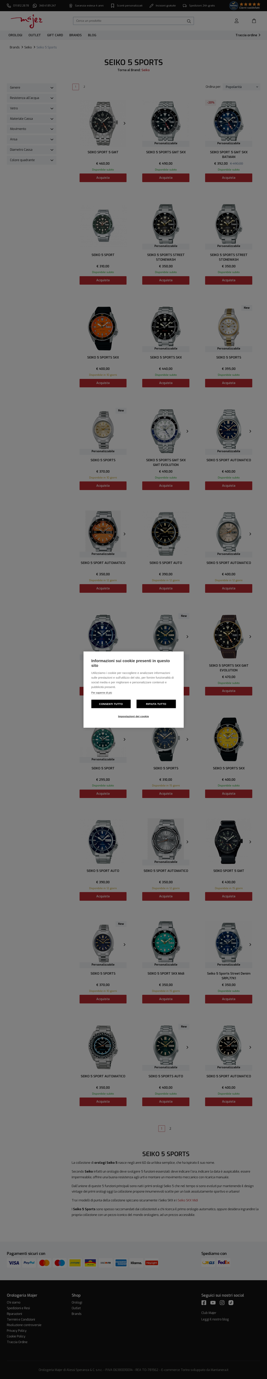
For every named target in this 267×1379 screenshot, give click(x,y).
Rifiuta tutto (156, 703)
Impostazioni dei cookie (133, 716)
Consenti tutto (111, 703)
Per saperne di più (101, 692)
